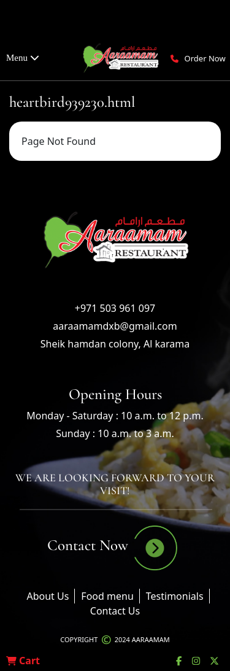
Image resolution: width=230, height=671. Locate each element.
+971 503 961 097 (115, 308)
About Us (47, 596)
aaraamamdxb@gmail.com (115, 326)
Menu (22, 58)
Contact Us (115, 611)
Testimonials (175, 596)
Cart (23, 660)
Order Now (205, 58)
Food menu (107, 596)
